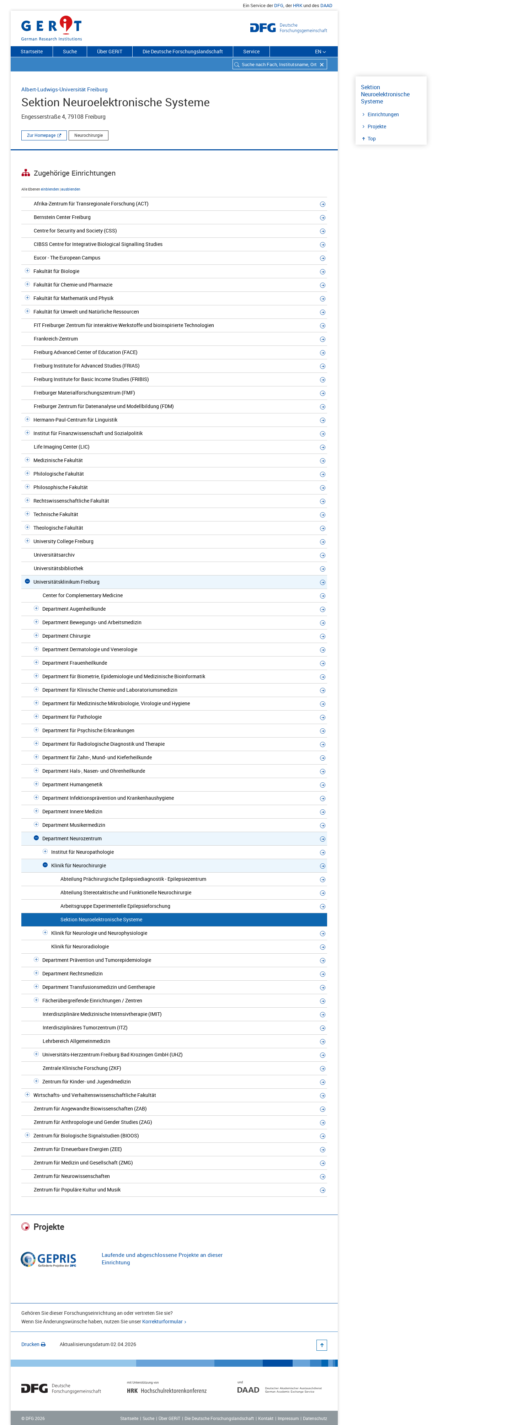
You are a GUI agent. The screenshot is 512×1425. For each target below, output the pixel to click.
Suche (70, 51)
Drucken (33, 1344)
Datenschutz (315, 1418)
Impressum (288, 1418)
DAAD (326, 5)
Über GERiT (109, 51)
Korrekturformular (162, 1321)
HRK (297, 5)
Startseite (32, 51)
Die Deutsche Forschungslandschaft (183, 51)
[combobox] (280, 64)
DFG (278, 5)
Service (251, 51)
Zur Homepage (41, 135)
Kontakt (265, 1418)
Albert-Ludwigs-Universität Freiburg (64, 89)
